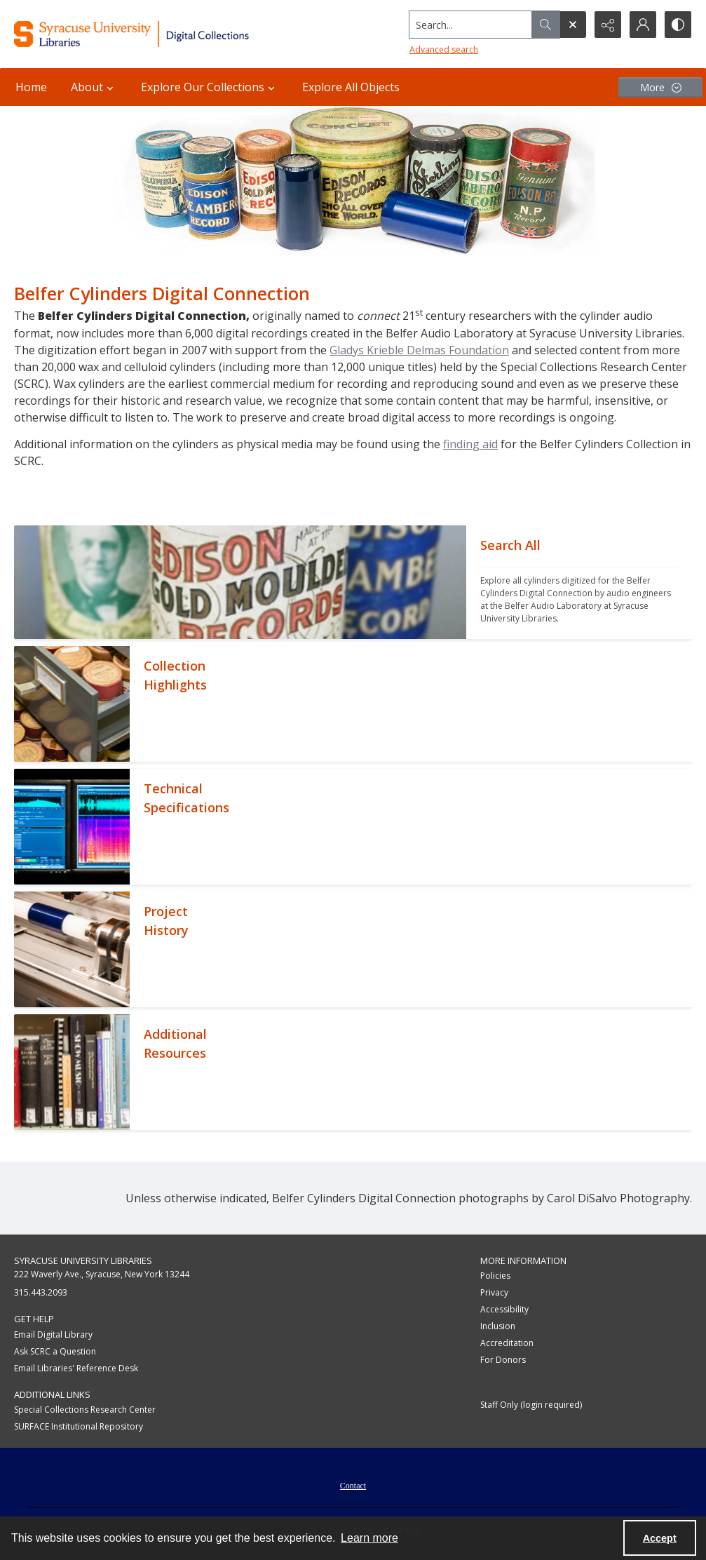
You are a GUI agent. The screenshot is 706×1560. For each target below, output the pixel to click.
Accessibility (504, 1309)
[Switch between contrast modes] (678, 24)
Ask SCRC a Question (55, 1351)
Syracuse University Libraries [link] (83, 1260)
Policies (495, 1276)
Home (31, 87)
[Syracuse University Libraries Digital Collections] (160, 34)
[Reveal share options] (608, 24)
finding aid (470, 444)
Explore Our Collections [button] (209, 87)
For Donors (503, 1360)
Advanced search (443, 49)
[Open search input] (572, 24)
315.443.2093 (40, 1292)
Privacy (494, 1292)
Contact (353, 1486)
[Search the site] (470, 24)
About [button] (94, 87)
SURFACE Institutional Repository (78, 1426)
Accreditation (507, 1343)
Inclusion (497, 1326)
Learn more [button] (369, 1538)
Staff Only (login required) (531, 1405)
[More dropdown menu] (660, 87)
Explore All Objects (351, 87)
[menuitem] (353, 1484)
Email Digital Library (53, 1334)
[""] (579, 582)
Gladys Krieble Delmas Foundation (419, 350)
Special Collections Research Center (85, 1410)
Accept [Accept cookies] (660, 1538)
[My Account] (643, 24)
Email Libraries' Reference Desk (76, 1368)
